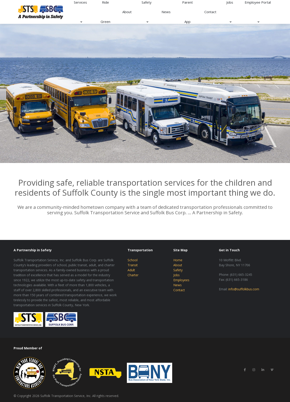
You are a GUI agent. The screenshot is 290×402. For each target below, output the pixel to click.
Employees (181, 280)
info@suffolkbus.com (243, 289)
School (133, 260)
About (127, 12)
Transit (133, 265)
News (166, 12)
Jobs (176, 275)
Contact (210, 12)
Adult (131, 270)
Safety (178, 270)
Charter (133, 275)
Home (177, 260)
